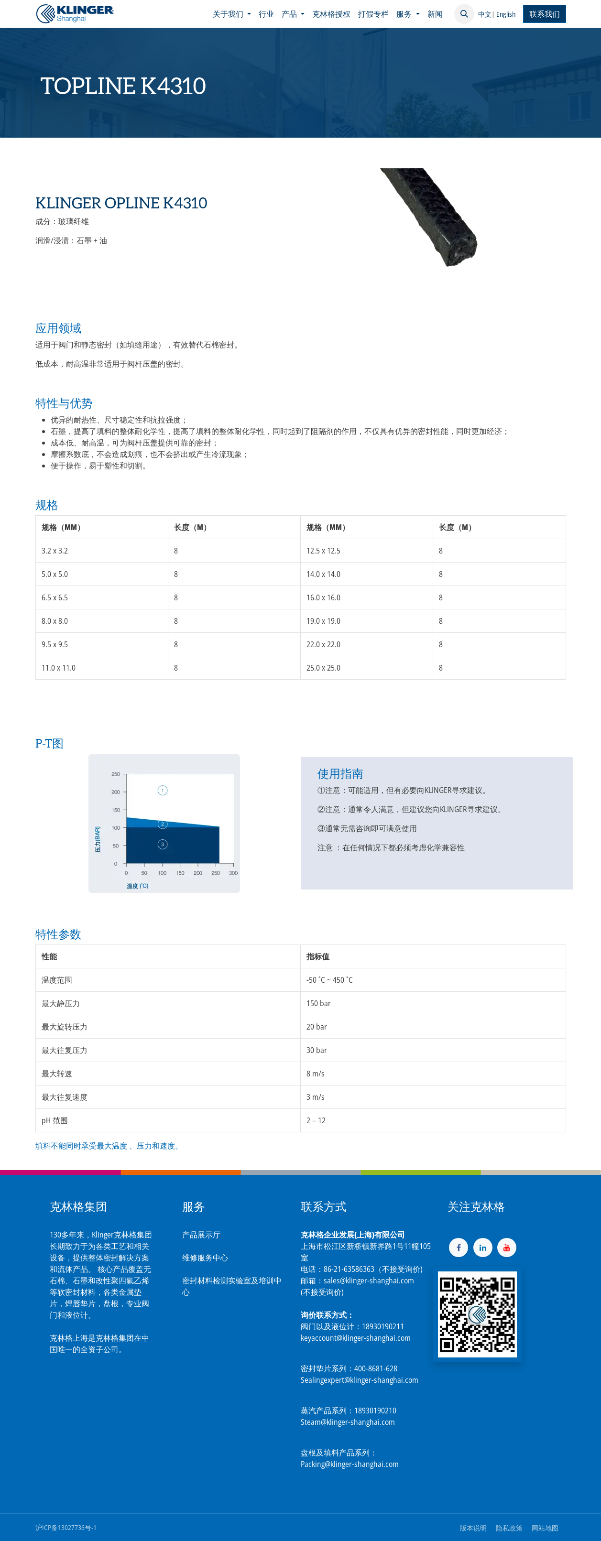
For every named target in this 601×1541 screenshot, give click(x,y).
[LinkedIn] (482, 1247)
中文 (485, 14)
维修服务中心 (205, 1257)
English (505, 14)
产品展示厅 (201, 1234)
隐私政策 (509, 1527)
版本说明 (473, 1527)
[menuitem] (232, 13)
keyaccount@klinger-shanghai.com (356, 1338)
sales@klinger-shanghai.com (369, 1280)
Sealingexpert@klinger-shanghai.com (359, 1380)
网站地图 (545, 1527)
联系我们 (544, 14)
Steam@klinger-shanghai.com (348, 1422)
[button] (464, 14)
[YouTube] (506, 1247)
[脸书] (458, 1247)
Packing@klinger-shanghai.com (350, 1464)
